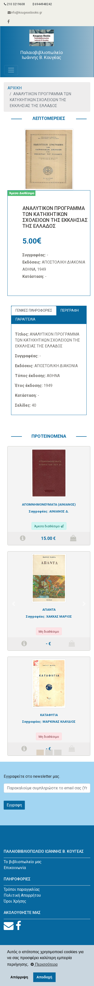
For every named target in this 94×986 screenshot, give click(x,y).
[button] (13, 604)
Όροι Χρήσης (15, 901)
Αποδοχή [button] (44, 977)
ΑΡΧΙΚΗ (15, 88)
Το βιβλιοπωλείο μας (23, 861)
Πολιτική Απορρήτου (22, 895)
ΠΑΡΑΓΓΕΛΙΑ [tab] (25, 319)
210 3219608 (14, 4)
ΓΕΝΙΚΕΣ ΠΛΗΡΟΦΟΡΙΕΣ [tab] (34, 310)
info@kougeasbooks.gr (25, 12)
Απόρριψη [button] (19, 977)
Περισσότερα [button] (44, 964)
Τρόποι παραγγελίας (22, 889)
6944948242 (42, 4)
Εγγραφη (14, 805)
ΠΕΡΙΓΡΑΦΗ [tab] (70, 310)
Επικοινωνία (15, 867)
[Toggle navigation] (11, 70)
